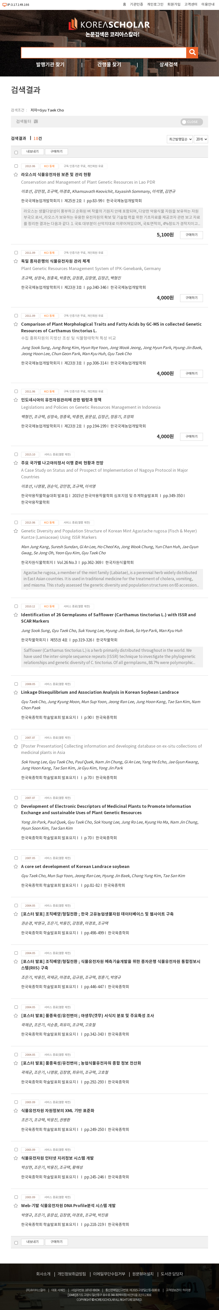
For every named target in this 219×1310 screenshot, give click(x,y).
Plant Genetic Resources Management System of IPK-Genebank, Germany (91, 268)
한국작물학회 (107, 640)
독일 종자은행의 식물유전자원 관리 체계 (55, 261)
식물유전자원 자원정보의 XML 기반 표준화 (57, 1110)
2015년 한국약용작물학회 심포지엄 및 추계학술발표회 (115, 496)
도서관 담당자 (172, 1274)
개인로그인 (155, 5)
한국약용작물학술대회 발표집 (44, 496)
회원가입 (174, 5)
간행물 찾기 (109, 65)
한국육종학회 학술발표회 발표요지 (48, 718)
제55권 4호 (59, 640)
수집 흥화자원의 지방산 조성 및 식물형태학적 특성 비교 (68, 338)
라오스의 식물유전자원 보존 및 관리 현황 (56, 174)
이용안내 (208, 5)
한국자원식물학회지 (37, 563)
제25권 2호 (73, 201)
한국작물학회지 (33, 640)
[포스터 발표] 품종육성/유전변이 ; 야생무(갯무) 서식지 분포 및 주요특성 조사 (87, 1015)
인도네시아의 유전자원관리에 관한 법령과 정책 (61, 400)
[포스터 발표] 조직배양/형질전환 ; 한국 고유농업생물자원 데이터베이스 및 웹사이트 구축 (97, 914)
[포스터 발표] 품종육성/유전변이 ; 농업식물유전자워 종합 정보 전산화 (81, 1063)
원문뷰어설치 (143, 1274)
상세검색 (168, 65)
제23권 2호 (73, 426)
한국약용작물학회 (35, 502)
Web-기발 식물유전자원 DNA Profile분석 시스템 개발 (68, 1205)
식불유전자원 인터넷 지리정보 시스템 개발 (57, 1158)
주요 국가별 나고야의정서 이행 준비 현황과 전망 (62, 463)
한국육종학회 (106, 718)
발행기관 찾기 (50, 65)
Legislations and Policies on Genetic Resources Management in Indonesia (90, 407)
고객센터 (191, 5)
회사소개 (43, 1274)
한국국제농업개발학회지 (40, 201)
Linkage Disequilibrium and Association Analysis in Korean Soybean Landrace (100, 692)
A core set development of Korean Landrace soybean (75, 866)
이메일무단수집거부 (109, 1274)
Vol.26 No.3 (67, 563)
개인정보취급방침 (71, 1274)
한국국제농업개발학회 (124, 201)
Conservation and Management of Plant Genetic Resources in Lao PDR (88, 182)
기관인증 (136, 5)
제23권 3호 (73, 288)
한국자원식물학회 (119, 563)
